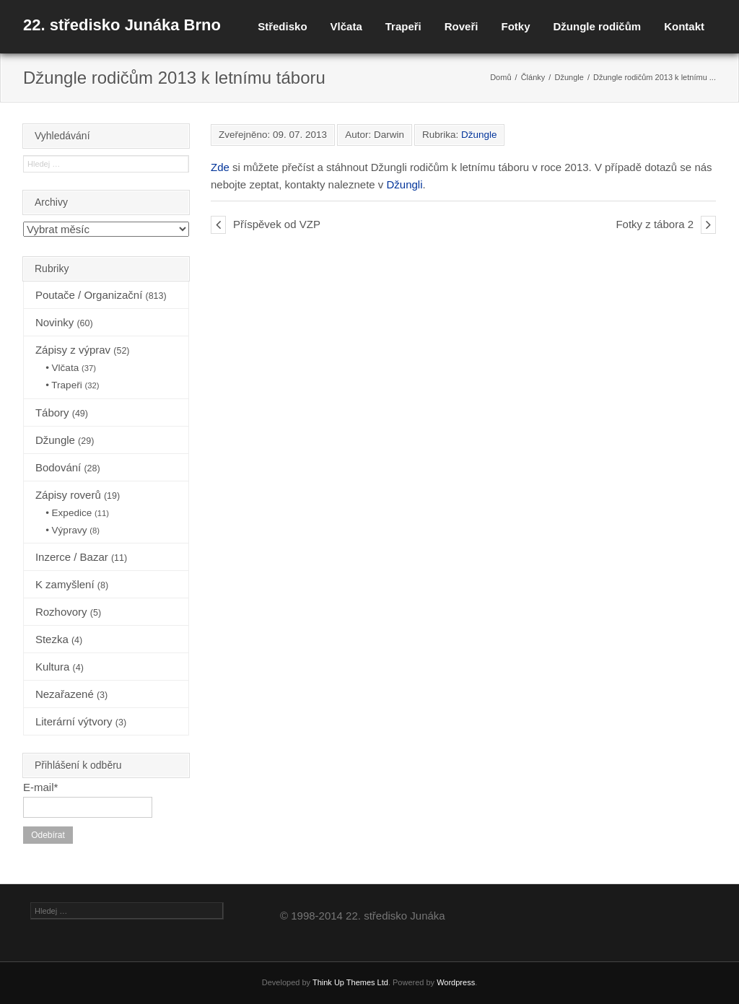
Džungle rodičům (597, 26)
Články (533, 77)
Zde (220, 167)
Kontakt (684, 26)
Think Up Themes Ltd (350, 982)
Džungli (405, 184)
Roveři (461, 26)
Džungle (568, 77)
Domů (500, 77)
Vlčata (346, 26)
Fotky (515, 26)
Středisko (282, 26)
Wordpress (456, 982)
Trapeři (403, 26)
